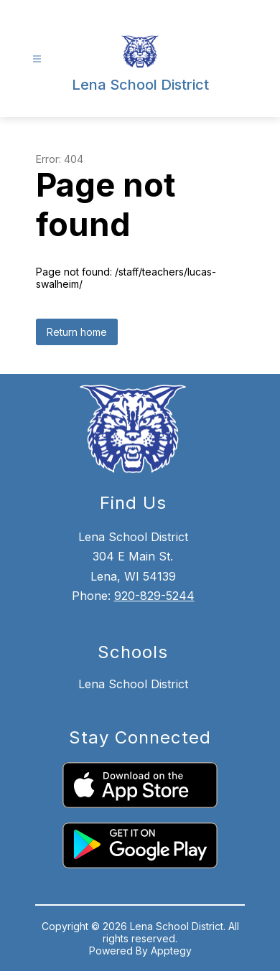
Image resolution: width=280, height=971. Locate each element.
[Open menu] (37, 59)
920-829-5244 (154, 595)
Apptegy (171, 950)
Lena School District (133, 684)
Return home (77, 332)
